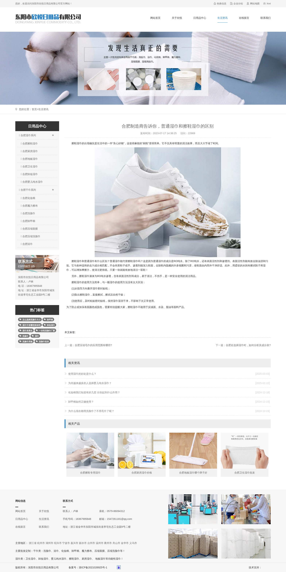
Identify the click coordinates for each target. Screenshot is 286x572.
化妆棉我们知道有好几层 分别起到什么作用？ (169, 392)
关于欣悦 (177, 17)
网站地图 (255, 3)
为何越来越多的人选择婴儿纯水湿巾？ (169, 383)
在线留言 (244, 17)
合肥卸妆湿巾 (29, 174)
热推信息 (221, 3)
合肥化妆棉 (28, 198)
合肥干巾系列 (36, 189)
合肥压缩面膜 (29, 228)
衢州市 (108, 543)
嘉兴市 (74, 543)
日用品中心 (199, 17)
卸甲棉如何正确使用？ (169, 401)
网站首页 (155, 17)
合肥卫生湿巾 (29, 166)
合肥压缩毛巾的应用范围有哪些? (93, 345)
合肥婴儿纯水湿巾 (32, 181)
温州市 (99, 543)
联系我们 (265, 17)
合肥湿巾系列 (36, 134)
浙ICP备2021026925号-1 (93, 567)
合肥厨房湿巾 (29, 151)
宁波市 (66, 543)
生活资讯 (222, 17)
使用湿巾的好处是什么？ (169, 373)
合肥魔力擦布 (29, 205)
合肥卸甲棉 (28, 221)
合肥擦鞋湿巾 (29, 143)
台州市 (91, 543)
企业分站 (238, 3)
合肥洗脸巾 (28, 213)
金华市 (125, 543)
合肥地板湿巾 (29, 158)
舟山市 (116, 543)
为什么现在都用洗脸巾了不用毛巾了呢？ (169, 411)
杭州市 (41, 543)
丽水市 (83, 543)
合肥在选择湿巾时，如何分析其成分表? (248, 345)
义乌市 (133, 543)
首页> (35, 109)
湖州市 (49, 543)
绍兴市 (58, 543)
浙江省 (32, 543)
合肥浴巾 (27, 244)
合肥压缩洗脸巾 (30, 236)
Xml (269, 3)
